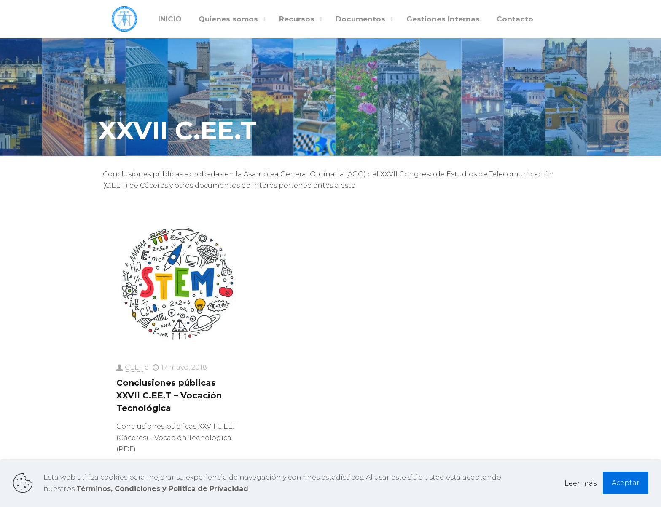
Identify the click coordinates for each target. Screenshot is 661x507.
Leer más (580, 483)
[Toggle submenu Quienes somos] (264, 19)
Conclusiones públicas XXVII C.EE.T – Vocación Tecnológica (169, 395)
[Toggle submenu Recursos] (321, 19)
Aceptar (626, 483)
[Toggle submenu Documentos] (391, 19)
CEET (134, 367)
